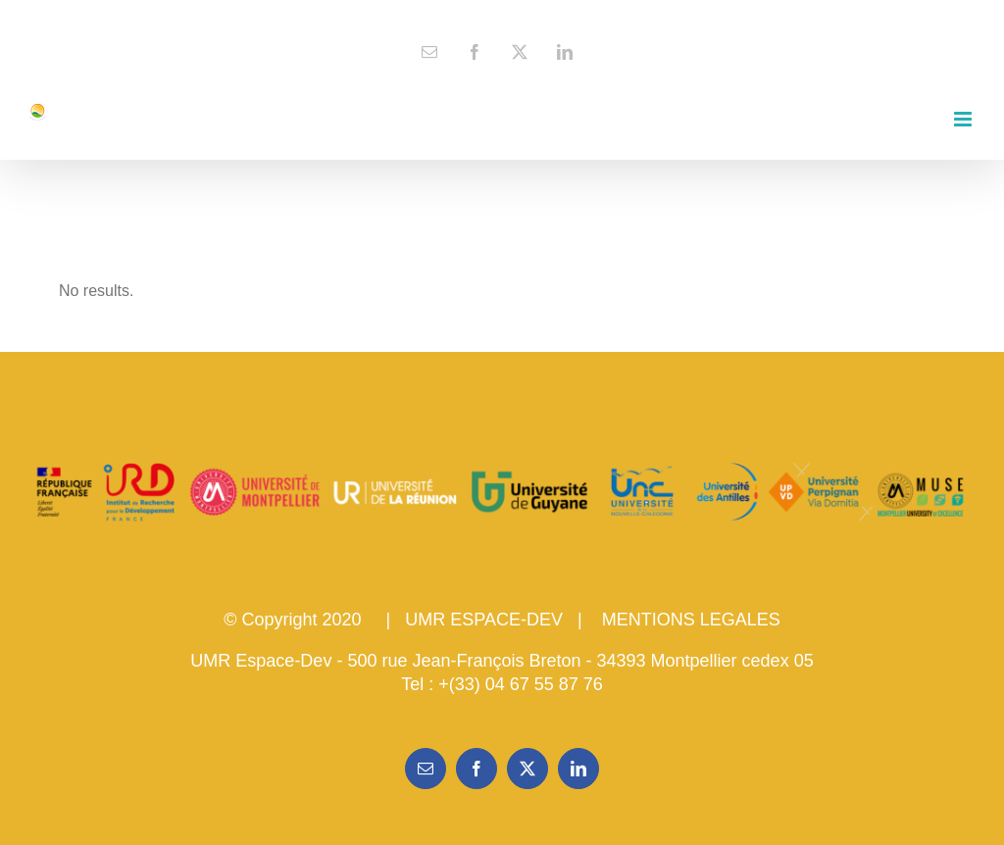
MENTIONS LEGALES (691, 619)
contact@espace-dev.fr (502, 16)
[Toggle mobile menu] (964, 119)
